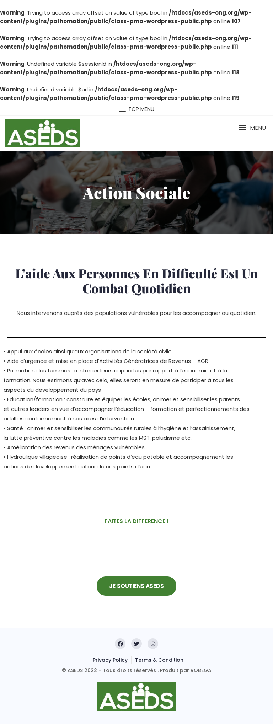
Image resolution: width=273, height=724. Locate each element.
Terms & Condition (159, 660)
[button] (252, 127)
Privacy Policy (110, 660)
